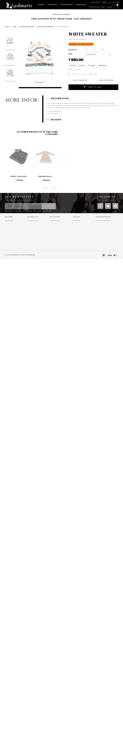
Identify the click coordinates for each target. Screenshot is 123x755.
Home (7, 26)
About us (30, 237)
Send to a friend (79, 74)
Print (95, 74)
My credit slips (54, 228)
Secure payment (32, 241)
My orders (53, 224)
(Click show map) (15, 239)
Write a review (74, 70)
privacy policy (32, 231)
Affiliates (76, 231)
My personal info (55, 234)
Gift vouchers (77, 228)
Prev (45, 188)
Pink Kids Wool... (45, 176)
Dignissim (76, 241)
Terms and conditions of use (36, 234)
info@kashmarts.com (11, 255)
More (87, 11)
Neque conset (77, 234)
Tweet (73, 65)
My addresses (54, 231)
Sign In (103, 7)
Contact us (30, 224)
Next (54, 188)
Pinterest (103, 65)
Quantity (72, 50)
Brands (75, 224)
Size (70, 54)
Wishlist (109, 7)
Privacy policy (77, 237)
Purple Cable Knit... (19, 176)
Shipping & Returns (33, 228)
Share (82, 65)
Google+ (92, 65)
